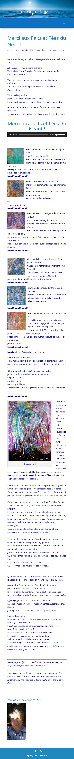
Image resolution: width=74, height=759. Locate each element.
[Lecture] (10, 134)
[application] (37, 134)
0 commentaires (57, 50)
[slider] (33, 134)
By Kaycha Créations (37, 755)
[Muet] (56, 134)
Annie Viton (15, 50)
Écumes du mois (41, 50)
